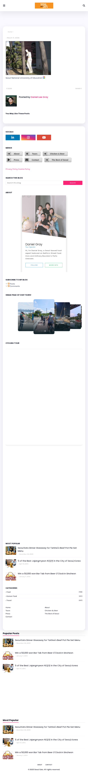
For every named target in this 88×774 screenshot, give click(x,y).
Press (16, 160)
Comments (14, 286)
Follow (34, 265)
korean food (44, 596)
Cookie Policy (24, 169)
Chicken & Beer (57, 154)
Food (44, 592)
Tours (34, 154)
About (16, 154)
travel (44, 600)
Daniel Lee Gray (39, 97)
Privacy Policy (12, 169)
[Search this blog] (34, 183)
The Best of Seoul (60, 160)
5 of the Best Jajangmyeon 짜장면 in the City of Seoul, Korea (49, 560)
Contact (35, 160)
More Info (53, 265)
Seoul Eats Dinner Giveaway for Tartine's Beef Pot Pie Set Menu (47, 549)
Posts (11, 284)
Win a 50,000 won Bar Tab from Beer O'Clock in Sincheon (47, 573)
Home (10, 32)
